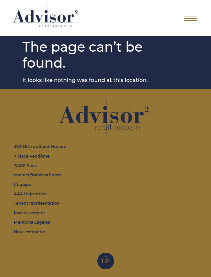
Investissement (29, 212)
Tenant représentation (37, 203)
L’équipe (22, 184)
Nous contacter (30, 231)
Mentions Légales (32, 222)
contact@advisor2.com (37, 174)
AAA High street (30, 193)
